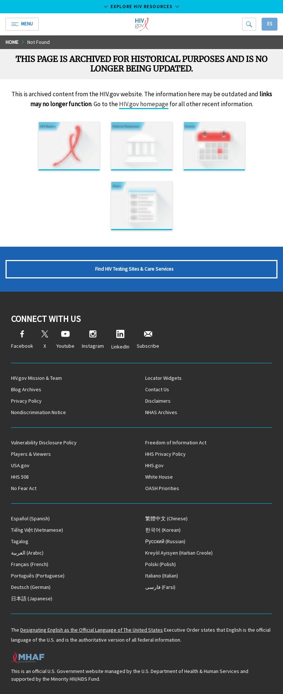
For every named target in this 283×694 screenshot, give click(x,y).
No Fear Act (23, 488)
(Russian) (165, 541)
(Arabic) (27, 552)
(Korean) (163, 530)
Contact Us (157, 389)
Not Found (38, 42)
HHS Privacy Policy (165, 454)
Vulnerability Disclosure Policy (44, 442)
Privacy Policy (26, 401)
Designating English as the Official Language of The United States (91, 630)
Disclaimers (158, 401)
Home (12, 42)
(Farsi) (160, 587)
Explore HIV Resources (141, 6)
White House (159, 476)
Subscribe (148, 339)
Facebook (22, 339)
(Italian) (161, 575)
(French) (29, 564)
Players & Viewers (31, 454)
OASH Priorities (162, 488)
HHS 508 (20, 476)
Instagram (93, 339)
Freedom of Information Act (175, 442)
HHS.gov (154, 465)
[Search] (249, 24)
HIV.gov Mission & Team (36, 378)
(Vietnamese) (37, 530)
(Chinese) (166, 518)
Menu (22, 24)
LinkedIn (120, 340)
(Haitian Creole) (179, 552)
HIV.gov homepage (143, 104)
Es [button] (269, 24)
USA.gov (20, 465)
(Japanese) (31, 598)
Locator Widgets (163, 378)
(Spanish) (30, 518)
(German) (30, 587)
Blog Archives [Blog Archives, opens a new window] (26, 389)
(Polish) (160, 564)
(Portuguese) (37, 575)
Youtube (65, 339)
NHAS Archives (161, 412)
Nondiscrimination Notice (38, 412)
